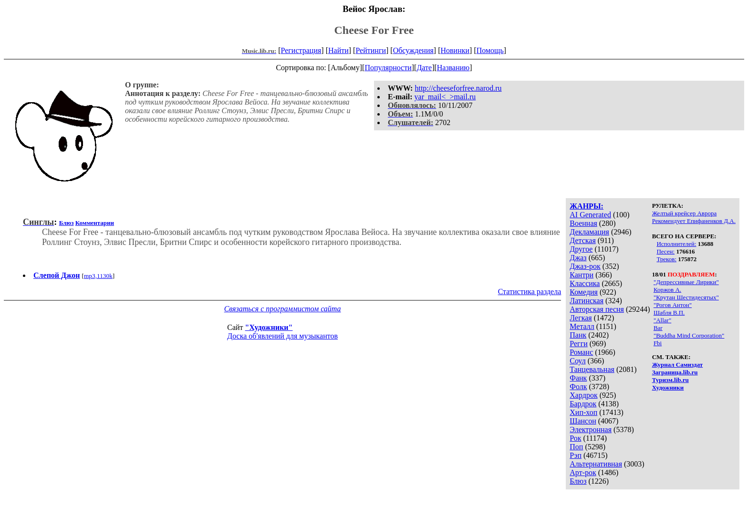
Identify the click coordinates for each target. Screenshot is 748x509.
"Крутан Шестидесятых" (686, 297)
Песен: (665, 251)
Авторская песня (597, 309)
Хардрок (583, 395)
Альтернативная (596, 464)
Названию (453, 68)
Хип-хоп (583, 412)
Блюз (578, 481)
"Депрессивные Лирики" (686, 282)
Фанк (578, 378)
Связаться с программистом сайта (282, 309)
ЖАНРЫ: (586, 206)
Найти (338, 50)
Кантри (581, 275)
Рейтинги (370, 50)
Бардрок (583, 404)
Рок (575, 438)
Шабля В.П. (669, 312)
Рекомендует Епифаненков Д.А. (694, 220)
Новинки (454, 50)
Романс (581, 352)
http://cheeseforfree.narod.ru (458, 88)
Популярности (387, 68)
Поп (576, 447)
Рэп (576, 455)
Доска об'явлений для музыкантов (282, 336)
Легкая (581, 318)
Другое (581, 249)
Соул (577, 361)
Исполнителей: (676, 243)
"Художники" (269, 327)
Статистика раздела (529, 291)
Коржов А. (667, 289)
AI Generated (590, 215)
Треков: (666, 259)
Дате (424, 68)
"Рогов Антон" (673, 304)
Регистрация (301, 50)
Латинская (586, 301)
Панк (578, 335)
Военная (583, 223)
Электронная (591, 429)
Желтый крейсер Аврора (684, 213)
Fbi (658, 343)
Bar (658, 327)
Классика (585, 283)
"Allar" (662, 320)
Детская (583, 240)
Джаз (578, 258)
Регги (578, 343)
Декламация (589, 232)
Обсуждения (413, 50)
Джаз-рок (585, 266)
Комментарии (94, 222)
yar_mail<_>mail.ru (445, 97)
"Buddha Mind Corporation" (689, 335)
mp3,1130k (98, 275)
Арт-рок (583, 472)
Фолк (578, 386)
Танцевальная (592, 369)
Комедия (584, 292)
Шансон (583, 421)
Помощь (490, 50)
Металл (582, 326)
